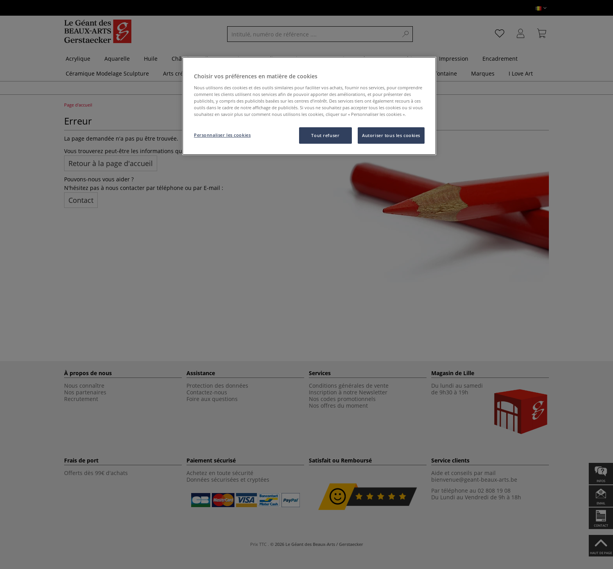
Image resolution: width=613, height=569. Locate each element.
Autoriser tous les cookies (391, 135)
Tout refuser (325, 135)
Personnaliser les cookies (222, 135)
